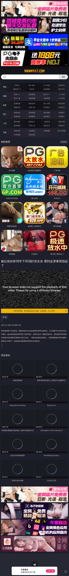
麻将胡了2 (17, 89)
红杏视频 (17, 135)
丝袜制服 (32, 98)
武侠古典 (61, 122)
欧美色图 (47, 112)
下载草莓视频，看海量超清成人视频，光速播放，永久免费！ (40, 311)
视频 (5, 96)
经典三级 (32, 107)
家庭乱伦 (32, 122)
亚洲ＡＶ (17, 94)
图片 (5, 114)
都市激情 (17, 122)
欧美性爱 (61, 103)
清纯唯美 (32, 116)
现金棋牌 (47, 89)
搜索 (63, 77)
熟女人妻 (17, 98)
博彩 (5, 87)
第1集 (5, 317)
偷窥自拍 (17, 112)
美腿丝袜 (17, 116)
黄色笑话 (47, 125)
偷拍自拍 (32, 103)
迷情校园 (17, 125)
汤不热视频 (62, 131)
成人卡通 (47, 103)
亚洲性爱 (17, 103)
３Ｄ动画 (61, 94)
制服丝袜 (17, 107)
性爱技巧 (61, 125)
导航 (5, 132)
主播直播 (47, 98)
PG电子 (17, 85)
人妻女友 (47, 122)
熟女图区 (47, 116)
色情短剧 (32, 135)
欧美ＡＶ (47, 94)
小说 (5, 123)
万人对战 (47, 85)
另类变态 (61, 107)
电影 (5, 105)
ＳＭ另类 (61, 98)
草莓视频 (47, 131)
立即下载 (50, 571)
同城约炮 (17, 131)
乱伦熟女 (47, 107)
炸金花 (31, 89)
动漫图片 (61, 112)
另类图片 (61, 116)
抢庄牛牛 (61, 89)
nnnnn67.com (34, 71)
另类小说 (32, 125)
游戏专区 (61, 85)
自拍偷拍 (32, 94)
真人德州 (32, 85)
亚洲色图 (32, 112)
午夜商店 (32, 131)
